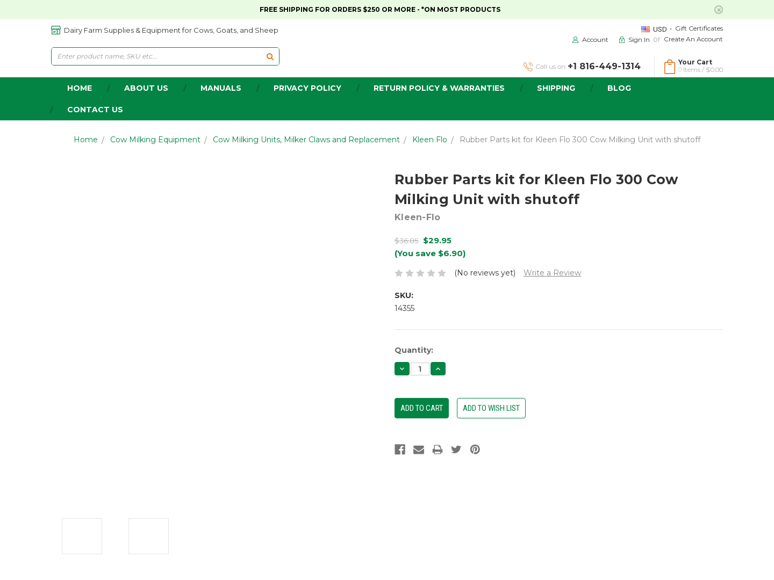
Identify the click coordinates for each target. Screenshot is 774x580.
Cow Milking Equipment (155, 139)
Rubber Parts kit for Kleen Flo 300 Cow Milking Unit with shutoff (580, 139)
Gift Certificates (699, 28)
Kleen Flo (429, 139)
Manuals (220, 88)
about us (146, 88)
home (79, 88)
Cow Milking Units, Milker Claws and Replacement (306, 139)
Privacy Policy (307, 88)
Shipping (556, 88)
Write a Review (552, 273)
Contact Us (95, 109)
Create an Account (693, 39)
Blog (619, 88)
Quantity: (414, 350)
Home (86, 139)
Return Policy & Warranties (439, 88)
